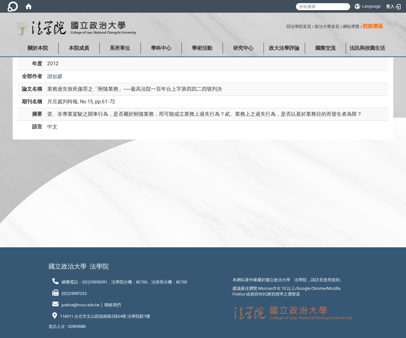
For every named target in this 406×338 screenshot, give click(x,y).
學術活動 (202, 48)
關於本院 (38, 48)
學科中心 (161, 48)
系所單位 (120, 48)
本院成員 (79, 48)
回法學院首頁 (298, 26)
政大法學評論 (284, 48)
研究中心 (243, 48)
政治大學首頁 (327, 26)
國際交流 (325, 48)
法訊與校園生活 (367, 48)
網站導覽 (351, 26)
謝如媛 (54, 76)
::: (284, 25)
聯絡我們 (112, 304)
